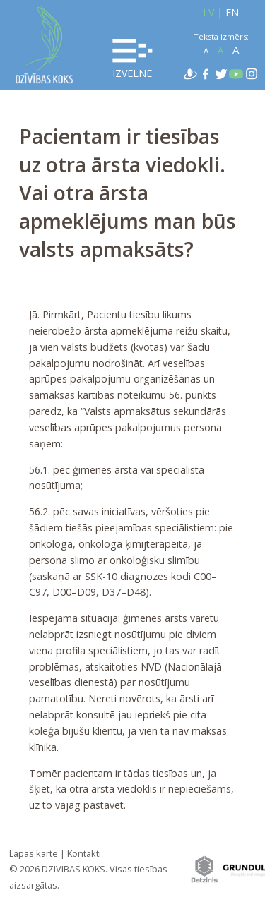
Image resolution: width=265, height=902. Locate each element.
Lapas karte (33, 853)
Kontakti (84, 853)
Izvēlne (132, 59)
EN (232, 12)
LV (208, 12)
